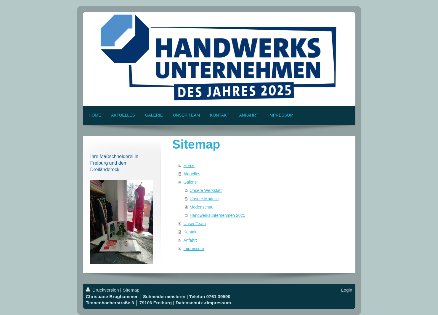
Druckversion (103, 289)
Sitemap (131, 289)
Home (189, 165)
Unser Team (195, 223)
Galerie (190, 182)
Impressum (194, 248)
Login (346, 289)
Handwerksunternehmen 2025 (218, 215)
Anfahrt (190, 240)
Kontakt (191, 232)
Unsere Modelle (204, 198)
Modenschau (202, 207)
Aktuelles (192, 173)
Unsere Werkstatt (206, 190)
